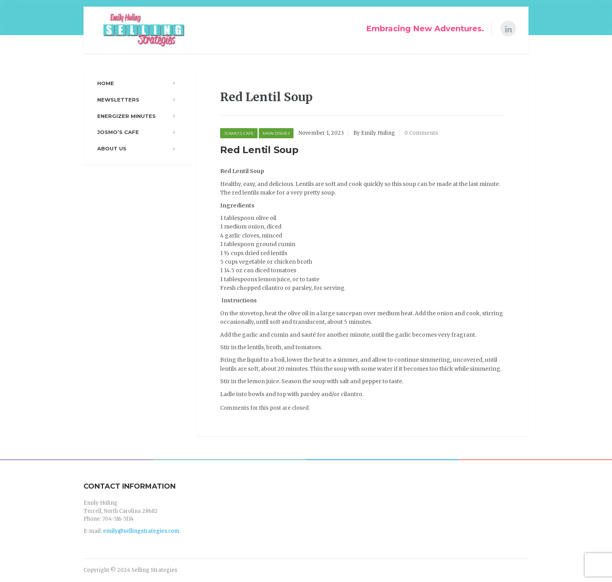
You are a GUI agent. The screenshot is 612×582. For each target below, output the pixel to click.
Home (105, 83)
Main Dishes (276, 133)
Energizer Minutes (126, 116)
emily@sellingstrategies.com (141, 531)
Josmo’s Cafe (118, 132)
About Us (111, 148)
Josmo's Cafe (239, 133)
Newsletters (118, 99)
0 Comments (421, 133)
